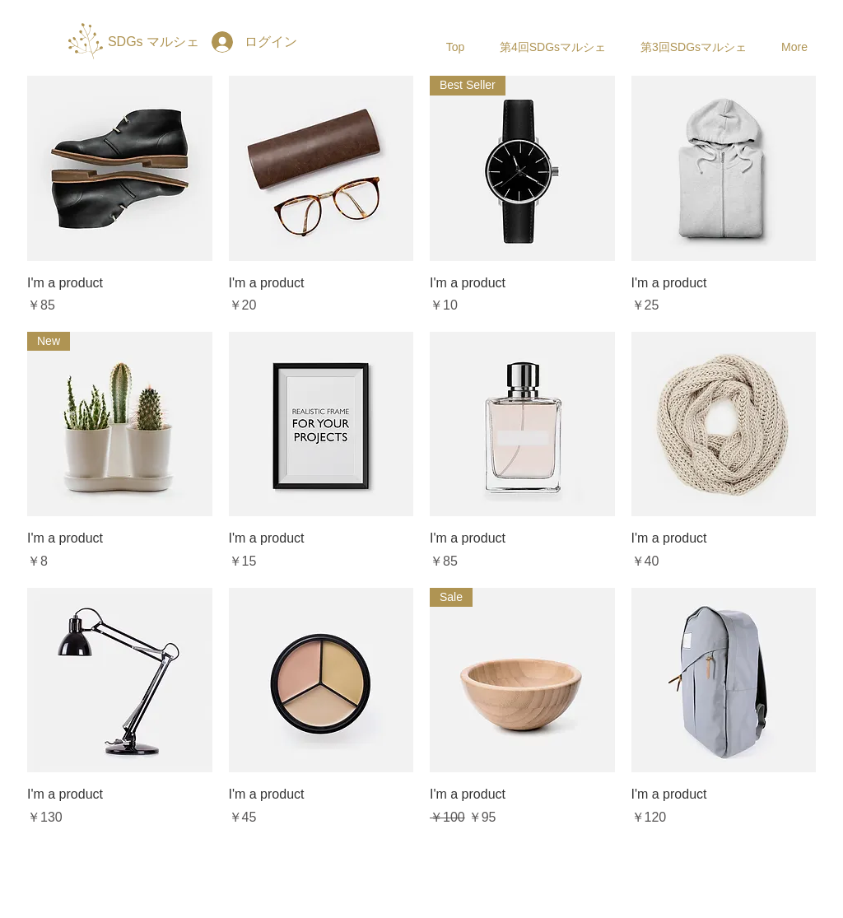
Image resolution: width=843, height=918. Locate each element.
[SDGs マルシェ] (153, 42)
